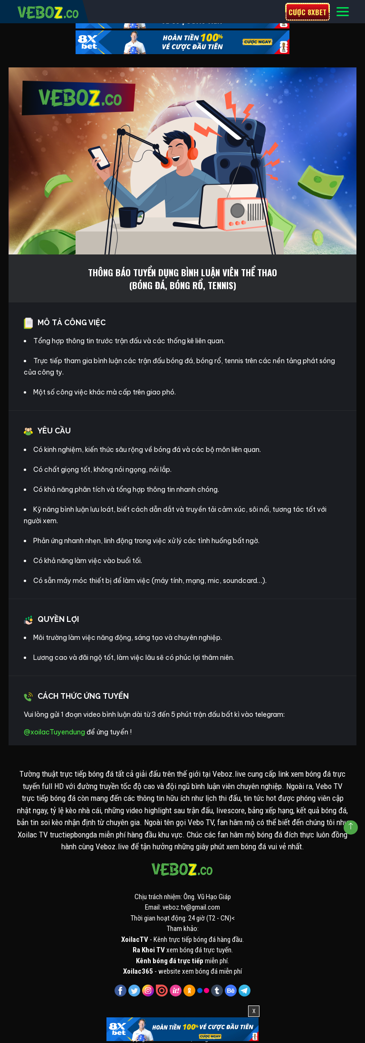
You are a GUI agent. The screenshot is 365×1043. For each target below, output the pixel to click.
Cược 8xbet (307, 12)
